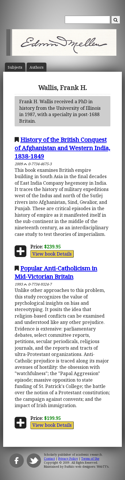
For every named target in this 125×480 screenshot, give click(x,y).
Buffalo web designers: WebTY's (86, 467)
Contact (49, 459)
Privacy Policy (68, 459)
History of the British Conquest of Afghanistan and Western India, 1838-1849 (62, 148)
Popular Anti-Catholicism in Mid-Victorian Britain (56, 272)
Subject (15, 67)
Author (37, 67)
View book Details (52, 254)
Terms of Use (90, 459)
